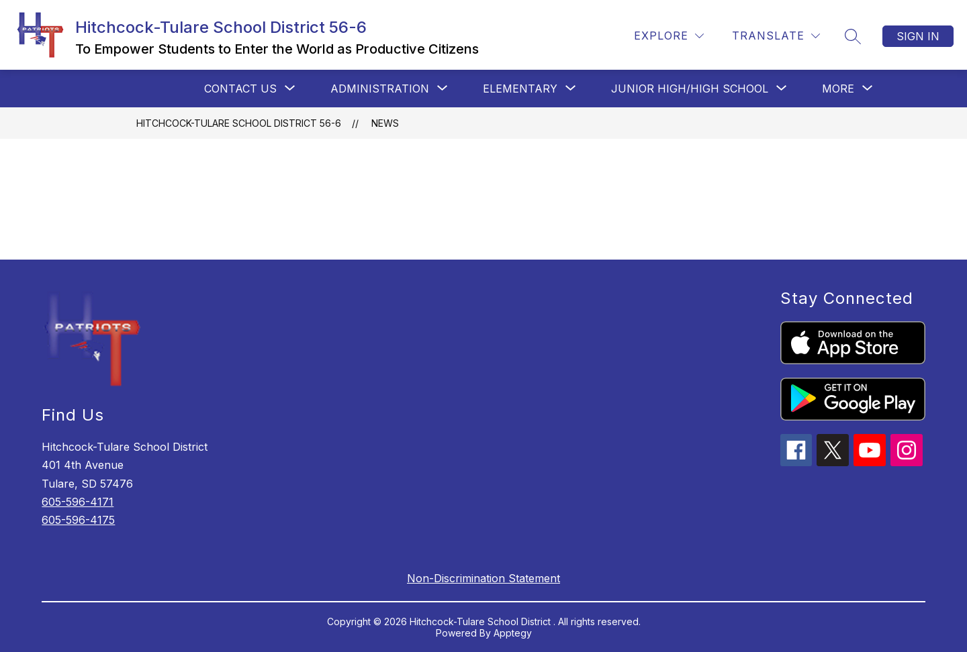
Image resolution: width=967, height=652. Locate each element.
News (385, 123)
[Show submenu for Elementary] (520, 88)
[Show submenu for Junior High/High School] (689, 88)
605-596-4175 (78, 520)
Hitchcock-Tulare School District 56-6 (238, 123)
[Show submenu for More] (838, 88)
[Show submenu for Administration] (379, 88)
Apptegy (513, 633)
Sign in (917, 36)
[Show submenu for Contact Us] (240, 88)
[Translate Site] (776, 36)
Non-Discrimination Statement (483, 578)
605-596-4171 (77, 501)
